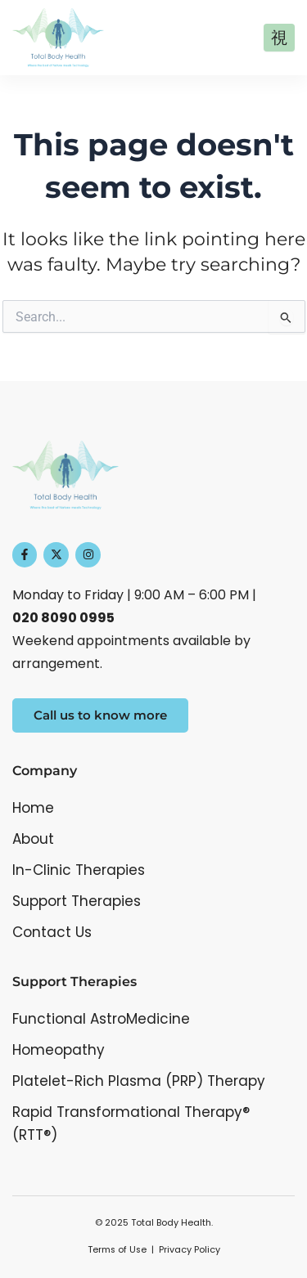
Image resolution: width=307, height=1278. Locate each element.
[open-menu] (279, 38)
